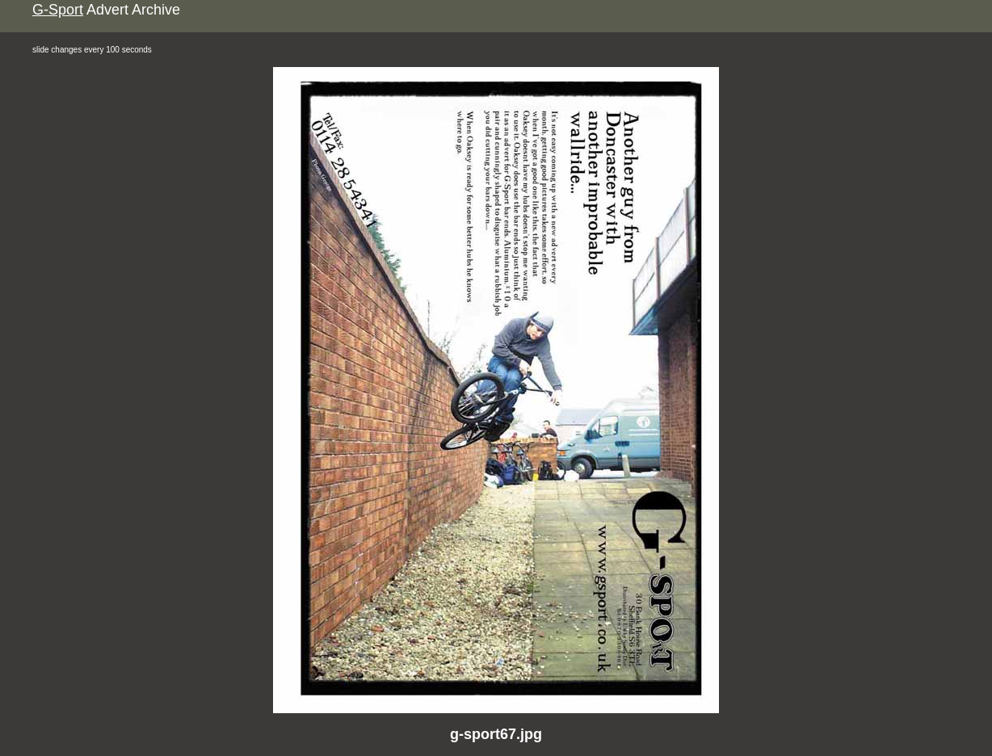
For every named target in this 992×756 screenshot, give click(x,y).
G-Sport (57, 10)
